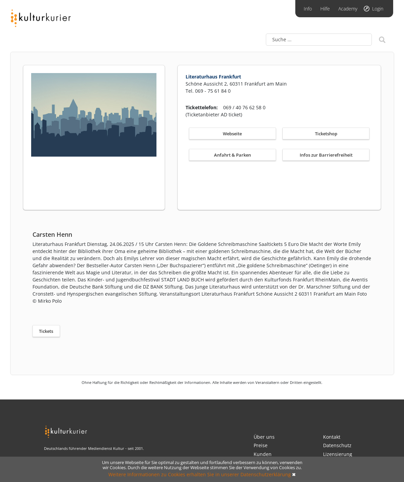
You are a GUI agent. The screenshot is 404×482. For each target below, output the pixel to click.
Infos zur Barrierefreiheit (326, 155)
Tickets (46, 331)
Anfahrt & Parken (232, 155)
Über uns (264, 437)
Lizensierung (337, 454)
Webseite (232, 134)
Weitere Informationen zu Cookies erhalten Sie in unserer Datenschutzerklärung (199, 474)
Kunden (263, 454)
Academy (347, 8)
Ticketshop (326, 134)
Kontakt (331, 437)
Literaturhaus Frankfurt (213, 76)
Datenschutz (337, 445)
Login (377, 8)
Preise (261, 445)
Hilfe (325, 8)
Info (308, 8)
